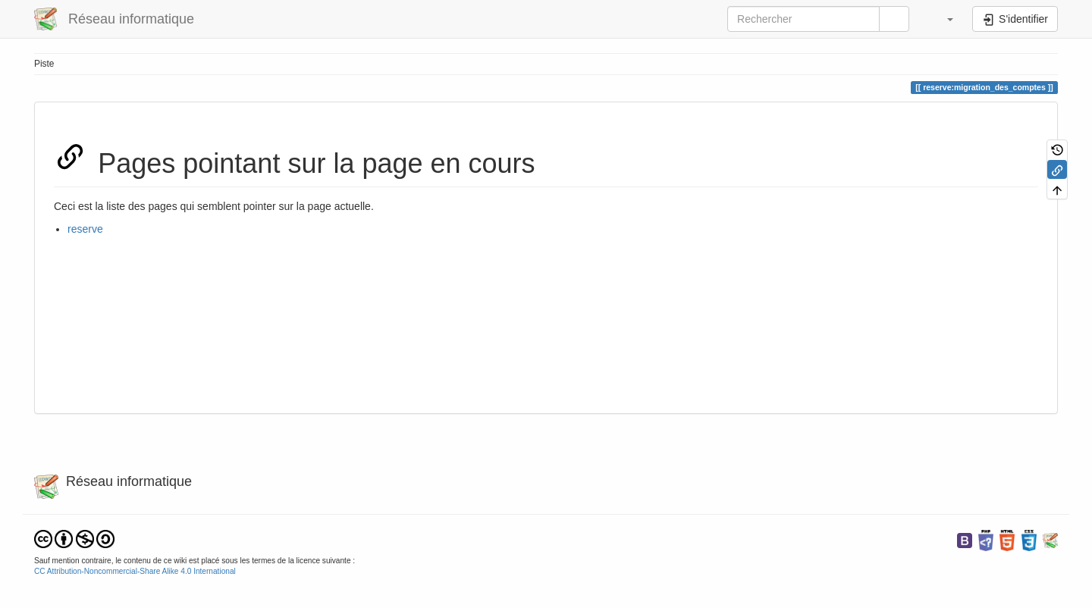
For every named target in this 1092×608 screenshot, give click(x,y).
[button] (943, 19)
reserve (85, 229)
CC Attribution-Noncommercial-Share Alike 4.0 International (135, 571)
